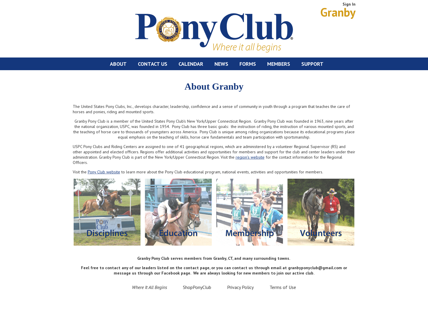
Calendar (191, 63)
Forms (247, 63)
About (118, 63)
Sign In (349, 4)
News (221, 63)
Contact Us (152, 63)
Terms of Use (283, 287)
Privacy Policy (240, 287)
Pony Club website (104, 172)
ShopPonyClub (197, 287)
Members (278, 63)
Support (312, 63)
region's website (250, 157)
